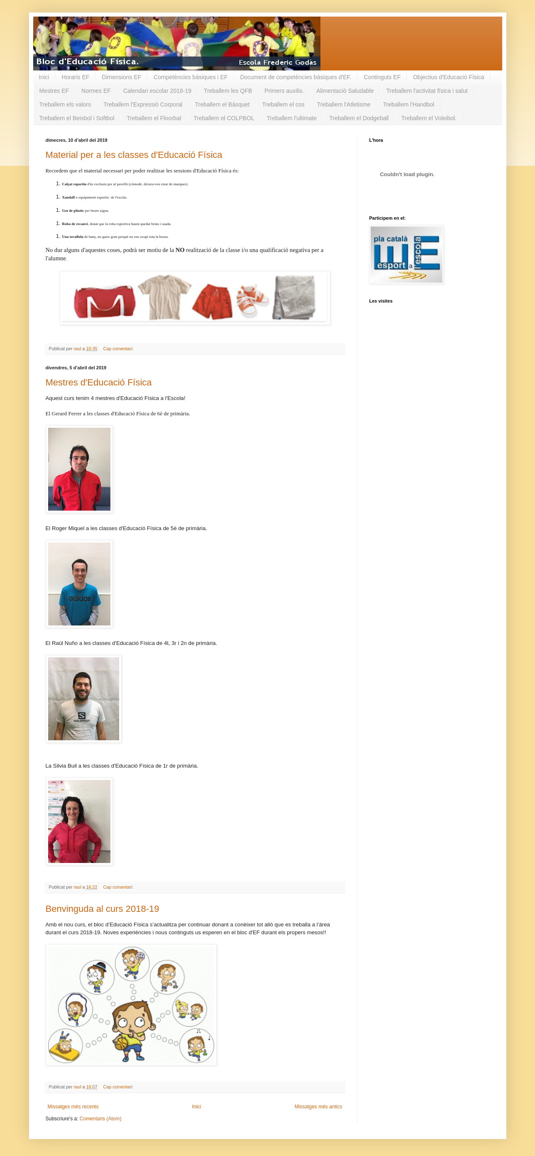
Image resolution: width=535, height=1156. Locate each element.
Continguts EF (382, 77)
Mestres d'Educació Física (99, 382)
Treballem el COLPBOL (223, 118)
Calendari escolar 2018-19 (157, 90)
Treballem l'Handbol (409, 104)
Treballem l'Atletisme (344, 104)
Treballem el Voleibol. (429, 118)
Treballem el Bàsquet (222, 104)
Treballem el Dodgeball (358, 118)
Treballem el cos (283, 104)
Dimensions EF (121, 77)
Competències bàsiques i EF (190, 77)
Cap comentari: (118, 348)
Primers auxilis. (284, 90)
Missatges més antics (318, 1107)
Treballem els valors (65, 104)
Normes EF (96, 90)
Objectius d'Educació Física (448, 77)
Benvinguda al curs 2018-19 (102, 909)
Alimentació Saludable (345, 90)
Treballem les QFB (228, 90)
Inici (44, 77)
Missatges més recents (73, 1107)
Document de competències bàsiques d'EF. (295, 77)
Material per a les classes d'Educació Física (134, 155)
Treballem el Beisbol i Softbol (77, 118)
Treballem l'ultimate (292, 118)
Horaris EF (75, 77)
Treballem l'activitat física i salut (427, 90)
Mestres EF (54, 90)
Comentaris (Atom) (101, 1119)
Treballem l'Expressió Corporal (142, 104)
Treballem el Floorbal (154, 118)
